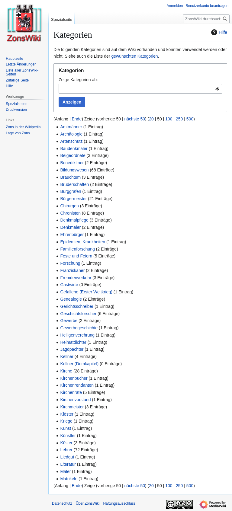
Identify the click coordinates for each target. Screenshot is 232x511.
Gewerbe (68, 320)
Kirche (66, 371)
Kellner (66, 356)
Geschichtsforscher (78, 313)
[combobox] (140, 89)
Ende (77, 119)
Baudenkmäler (73, 148)
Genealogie (71, 299)
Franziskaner (72, 270)
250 (179, 119)
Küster (66, 442)
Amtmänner (71, 126)
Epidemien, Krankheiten (82, 241)
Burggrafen (70, 191)
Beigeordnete (72, 155)
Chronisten (70, 213)
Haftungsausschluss (119, 503)
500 (189, 119)
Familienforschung (77, 249)
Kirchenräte (71, 392)
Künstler (68, 435)
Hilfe (218, 32)
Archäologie (71, 134)
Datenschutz (62, 503)
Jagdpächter (71, 349)
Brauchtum (70, 177)
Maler (65, 471)
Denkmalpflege (74, 220)
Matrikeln (68, 478)
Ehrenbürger (72, 234)
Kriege (66, 421)
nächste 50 (134, 119)
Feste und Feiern (76, 256)
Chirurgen (69, 205)
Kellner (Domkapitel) (79, 363)
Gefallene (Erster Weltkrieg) (86, 291)
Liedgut (67, 457)
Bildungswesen (74, 170)
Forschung (70, 263)
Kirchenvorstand (75, 399)
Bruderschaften (74, 184)
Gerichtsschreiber (76, 306)
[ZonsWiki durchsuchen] (206, 18)
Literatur (68, 464)
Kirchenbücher (73, 378)
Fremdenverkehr (75, 277)
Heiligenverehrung (77, 335)
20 (151, 119)
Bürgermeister (73, 198)
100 (168, 119)
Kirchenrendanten (77, 385)
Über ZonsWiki (88, 503)
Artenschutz (71, 141)
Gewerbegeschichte (79, 327)
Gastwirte (69, 284)
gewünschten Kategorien (134, 56)
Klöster (66, 414)
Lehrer (66, 449)
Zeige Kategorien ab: (78, 79)
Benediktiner (72, 162)
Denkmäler (70, 227)
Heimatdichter (73, 342)
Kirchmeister (72, 406)
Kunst (65, 428)
